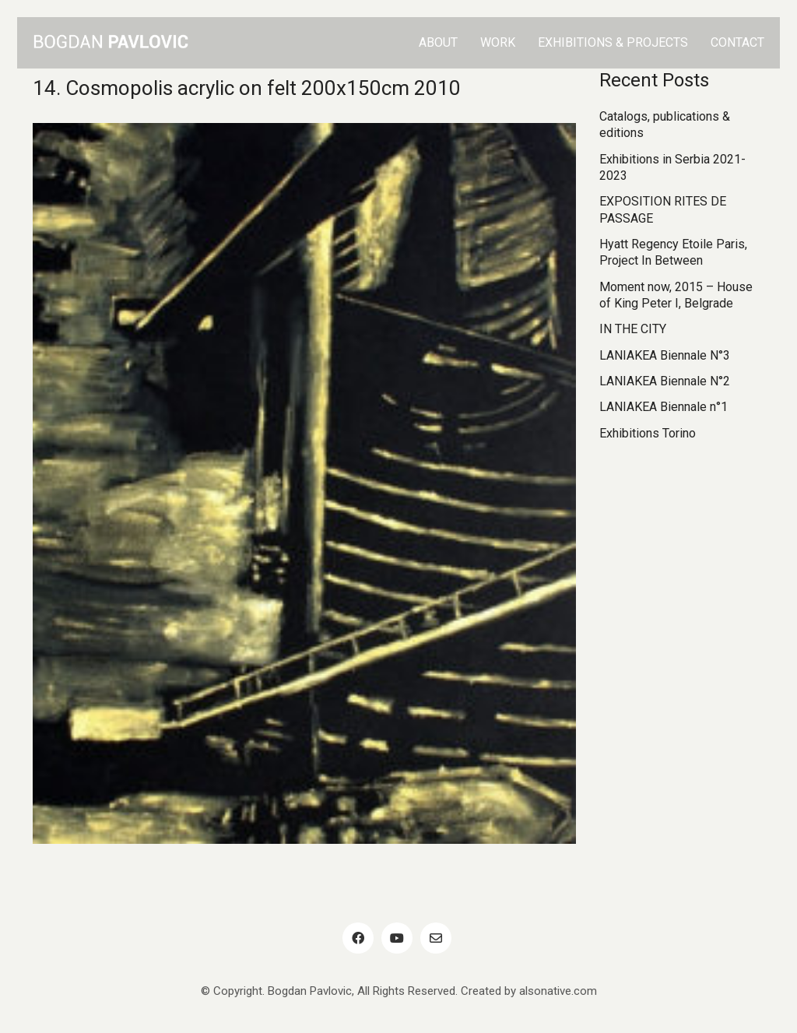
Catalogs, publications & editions (664, 124)
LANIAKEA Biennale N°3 (664, 355)
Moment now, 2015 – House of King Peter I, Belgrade (676, 295)
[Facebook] (358, 938)
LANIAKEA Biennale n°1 (663, 406)
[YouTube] (397, 938)
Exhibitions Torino (647, 433)
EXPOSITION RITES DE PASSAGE (662, 209)
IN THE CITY (632, 328)
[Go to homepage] (110, 43)
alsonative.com (558, 991)
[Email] (435, 938)
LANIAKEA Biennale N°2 (664, 381)
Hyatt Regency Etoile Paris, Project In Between (673, 252)
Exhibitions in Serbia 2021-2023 (672, 167)
